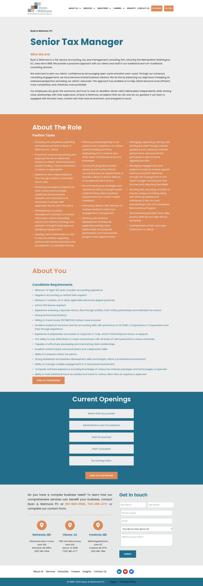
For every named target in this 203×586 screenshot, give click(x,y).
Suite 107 (98, 544)
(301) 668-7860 (98, 551)
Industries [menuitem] (63, 571)
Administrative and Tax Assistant (101, 425)
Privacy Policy (128, 581)
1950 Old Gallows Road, (70, 541)
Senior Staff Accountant (101, 413)
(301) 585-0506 (41, 551)
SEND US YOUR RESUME (48, 380)
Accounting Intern (101, 460)
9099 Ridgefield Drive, (98, 541)
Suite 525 (69, 544)
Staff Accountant (101, 437)
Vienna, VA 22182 (70, 547)
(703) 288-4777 (69, 551)
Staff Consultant (101, 448)
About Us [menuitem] (38, 571)
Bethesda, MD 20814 (41, 547)
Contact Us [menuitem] (100, 571)
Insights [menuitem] (87, 571)
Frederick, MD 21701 (98, 547)
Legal (113, 581)
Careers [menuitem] (75, 571)
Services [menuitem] (50, 571)
